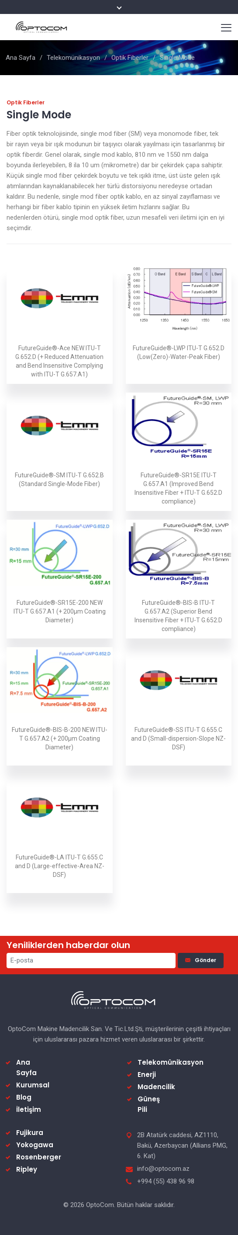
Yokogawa (34, 1144)
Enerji (147, 1074)
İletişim (28, 1109)
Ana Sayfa (20, 58)
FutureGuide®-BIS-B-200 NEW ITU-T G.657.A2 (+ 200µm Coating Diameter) (59, 738)
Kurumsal (32, 1085)
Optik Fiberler (129, 58)
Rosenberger (38, 1157)
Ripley (26, 1169)
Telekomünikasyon (73, 58)
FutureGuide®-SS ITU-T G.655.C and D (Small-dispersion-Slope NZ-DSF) (178, 738)
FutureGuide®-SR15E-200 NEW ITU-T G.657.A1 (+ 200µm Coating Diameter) (60, 611)
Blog (23, 1097)
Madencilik (156, 1086)
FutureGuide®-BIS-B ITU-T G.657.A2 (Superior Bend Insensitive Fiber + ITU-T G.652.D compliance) (178, 615)
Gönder (200, 960)
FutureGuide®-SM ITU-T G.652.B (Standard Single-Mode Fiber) (59, 479)
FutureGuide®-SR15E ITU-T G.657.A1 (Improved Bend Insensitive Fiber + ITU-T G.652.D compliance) (178, 488)
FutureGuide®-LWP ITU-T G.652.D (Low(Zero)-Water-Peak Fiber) (178, 352)
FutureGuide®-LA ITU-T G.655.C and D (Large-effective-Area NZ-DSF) (59, 866)
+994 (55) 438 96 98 (165, 1181)
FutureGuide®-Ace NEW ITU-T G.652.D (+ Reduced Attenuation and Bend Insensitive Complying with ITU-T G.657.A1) (59, 361)
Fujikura (29, 1132)
